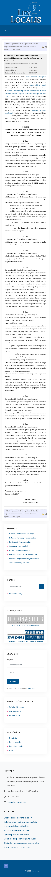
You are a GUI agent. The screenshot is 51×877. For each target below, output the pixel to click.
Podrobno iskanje (16, 593)
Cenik (11, 750)
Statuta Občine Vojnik (37, 85)
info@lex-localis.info (17, 802)
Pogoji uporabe (15, 742)
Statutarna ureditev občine (19, 546)
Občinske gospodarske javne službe (23, 554)
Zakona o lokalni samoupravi (35, 77)
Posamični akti (14, 715)
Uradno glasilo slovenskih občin (21, 534)
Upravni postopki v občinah (19, 550)
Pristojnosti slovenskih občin (20, 542)
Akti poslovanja (15, 711)
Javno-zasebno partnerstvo (19, 563)
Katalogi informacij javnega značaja (22, 538)
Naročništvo (14, 738)
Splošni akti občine (16, 707)
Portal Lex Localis (16, 746)
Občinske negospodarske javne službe (24, 559)
